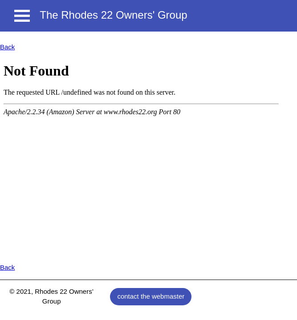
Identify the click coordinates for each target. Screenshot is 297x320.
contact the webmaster (150, 296)
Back (7, 47)
